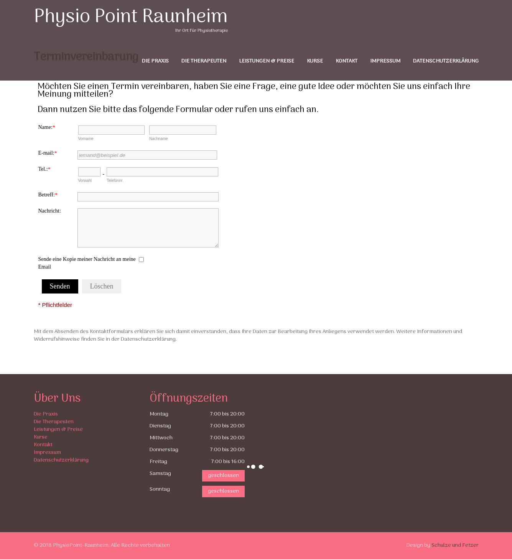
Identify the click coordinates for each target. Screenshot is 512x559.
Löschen (102, 286)
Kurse (315, 61)
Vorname (86, 139)
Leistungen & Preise (266, 61)
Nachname (158, 139)
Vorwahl (85, 180)
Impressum (385, 61)
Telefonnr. (115, 180)
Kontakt (346, 61)
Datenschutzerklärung (446, 61)
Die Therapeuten (203, 61)
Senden (60, 286)
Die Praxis (155, 61)
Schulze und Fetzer (455, 545)
